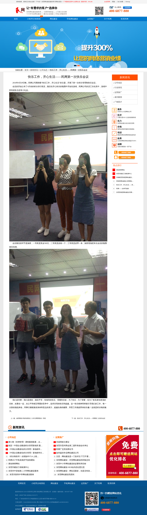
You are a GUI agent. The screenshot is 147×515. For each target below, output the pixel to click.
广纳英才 (118, 102)
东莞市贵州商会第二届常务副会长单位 (72, 446)
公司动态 (43, 70)
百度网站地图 (42, 505)
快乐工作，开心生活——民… (125, 185)
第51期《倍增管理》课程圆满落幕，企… (25, 442)
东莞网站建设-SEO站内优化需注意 (70, 467)
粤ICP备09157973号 (43, 502)
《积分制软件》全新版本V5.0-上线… (23, 456)
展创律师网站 (120, 170)
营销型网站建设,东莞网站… (124, 181)
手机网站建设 (72, 19)
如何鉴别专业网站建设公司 (67, 453)
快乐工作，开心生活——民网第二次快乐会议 (91, 418)
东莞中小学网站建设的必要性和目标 (71, 464)
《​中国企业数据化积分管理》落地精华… (25, 449)
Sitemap (127, 1)
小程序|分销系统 (34, 19)
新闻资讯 (34, 70)
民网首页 (22, 483)
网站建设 (53, 19)
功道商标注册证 (62, 442)
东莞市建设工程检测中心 (124, 173)
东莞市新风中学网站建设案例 (21, 474)
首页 (16, 19)
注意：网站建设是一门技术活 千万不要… (73, 456)
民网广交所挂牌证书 (64, 449)
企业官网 (107, 1)
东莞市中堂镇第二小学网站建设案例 (23, 471)
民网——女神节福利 (122, 188)
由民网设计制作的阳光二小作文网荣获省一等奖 (31, 418)
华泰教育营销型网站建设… (124, 177)
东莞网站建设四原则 (65, 474)
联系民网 (124, 19)
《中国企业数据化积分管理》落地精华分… (26, 453)
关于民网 (108, 19)
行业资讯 (118, 88)
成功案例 (118, 97)
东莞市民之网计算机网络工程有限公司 (39, 491)
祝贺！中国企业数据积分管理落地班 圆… (25, 446)
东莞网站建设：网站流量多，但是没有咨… (74, 471)
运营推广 (91, 19)
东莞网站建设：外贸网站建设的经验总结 (73, 460)
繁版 (113, 1)
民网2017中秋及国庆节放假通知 (21, 460)
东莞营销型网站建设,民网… (124, 192)
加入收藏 (120, 1)
